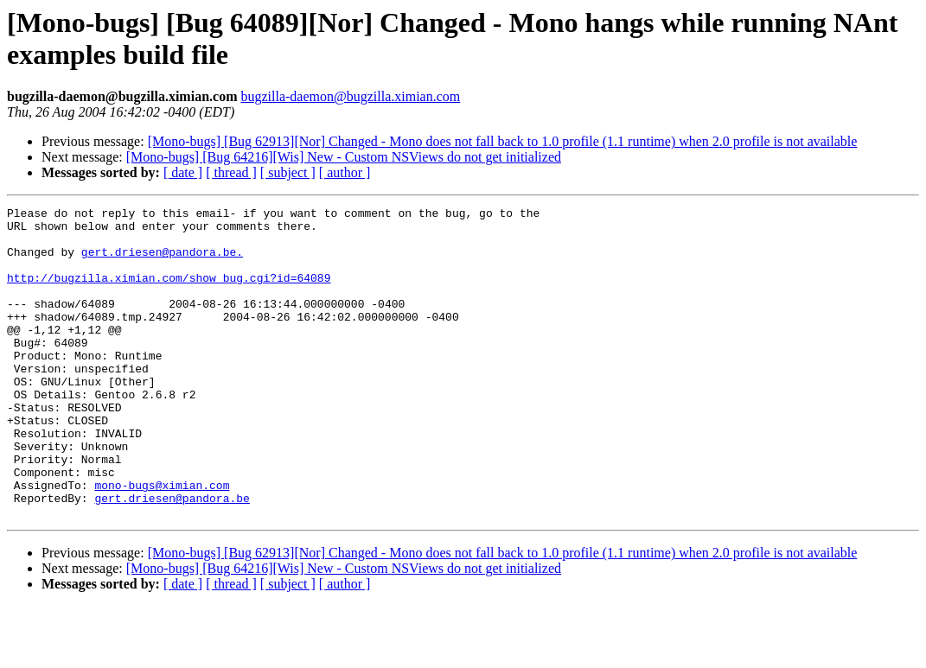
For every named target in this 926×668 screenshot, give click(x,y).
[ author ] (345, 172)
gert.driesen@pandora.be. (162, 262)
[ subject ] (288, 172)
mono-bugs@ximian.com (161, 542)
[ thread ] (231, 172)
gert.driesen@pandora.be (171, 557)
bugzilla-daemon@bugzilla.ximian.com (350, 96)
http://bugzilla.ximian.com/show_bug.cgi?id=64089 (168, 293)
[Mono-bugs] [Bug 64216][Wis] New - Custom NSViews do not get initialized (343, 157)
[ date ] (182, 172)
